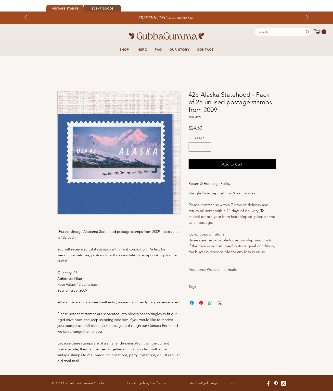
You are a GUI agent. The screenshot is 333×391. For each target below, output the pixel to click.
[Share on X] (220, 303)
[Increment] (207, 147)
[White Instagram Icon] (283, 383)
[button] (320, 31)
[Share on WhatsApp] (210, 303)
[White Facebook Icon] (268, 383)
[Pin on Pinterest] (201, 303)
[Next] (307, 18)
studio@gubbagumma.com (212, 383)
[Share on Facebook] (192, 303)
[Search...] (275, 32)
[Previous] (26, 18)
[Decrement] (192, 147)
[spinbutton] (199, 147)
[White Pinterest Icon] (276, 383)
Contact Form (159, 325)
